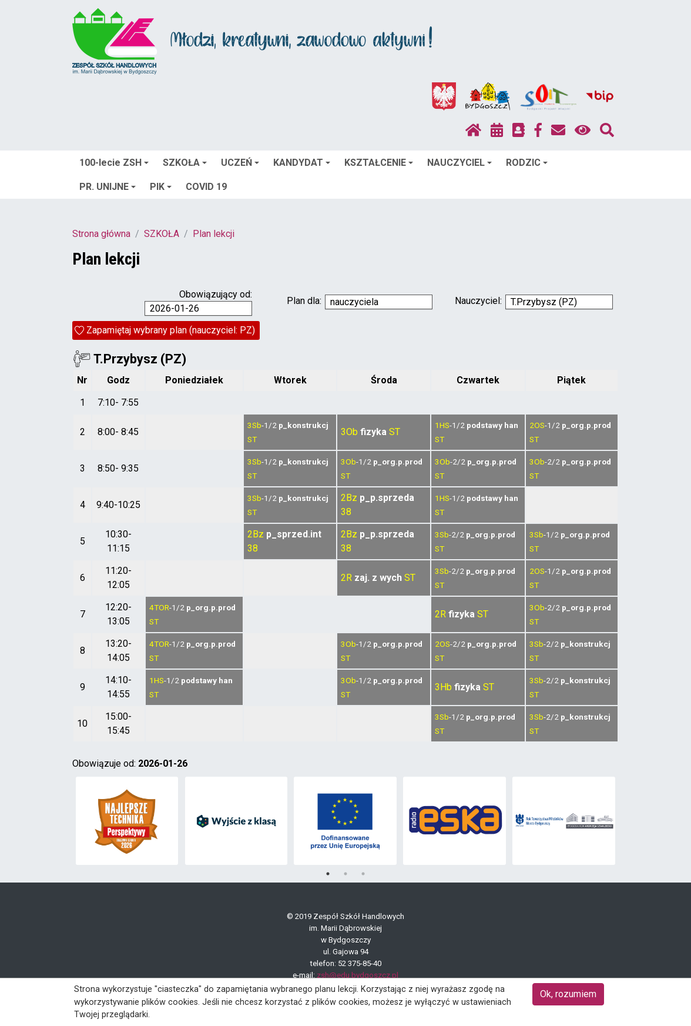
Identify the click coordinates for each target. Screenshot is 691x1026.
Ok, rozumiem (568, 994)
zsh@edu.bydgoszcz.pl (357, 975)
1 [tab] (328, 874)
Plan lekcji (213, 233)
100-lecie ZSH (114, 162)
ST (252, 439)
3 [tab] (363, 874)
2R (346, 577)
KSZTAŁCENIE (378, 162)
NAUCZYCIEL (459, 162)
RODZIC (527, 162)
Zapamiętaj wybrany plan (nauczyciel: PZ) (170, 330)
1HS (442, 425)
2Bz (349, 497)
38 (346, 511)
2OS (537, 425)
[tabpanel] (127, 821)
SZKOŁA (185, 162)
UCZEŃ (240, 162)
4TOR (159, 607)
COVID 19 (206, 186)
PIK (161, 186)
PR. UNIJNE (107, 186)
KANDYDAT (301, 162)
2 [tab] (345, 874)
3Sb (254, 425)
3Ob (349, 431)
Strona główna (101, 233)
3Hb (443, 687)
